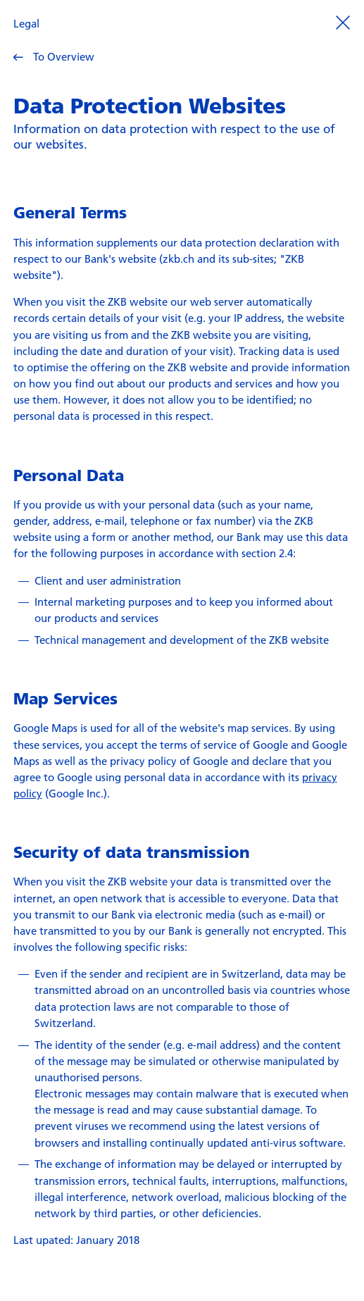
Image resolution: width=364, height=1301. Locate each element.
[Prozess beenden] (343, 21)
